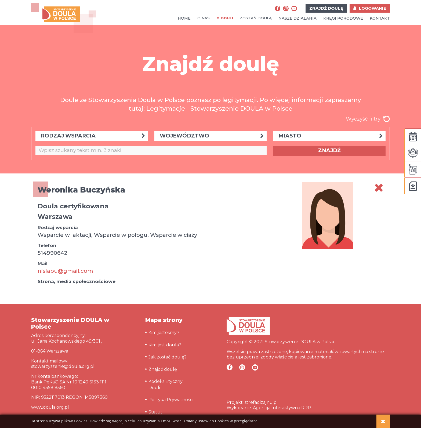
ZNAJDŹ (329, 150)
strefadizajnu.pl (261, 402)
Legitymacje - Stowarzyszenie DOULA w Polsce (219, 108)
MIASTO (330, 136)
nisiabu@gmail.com (65, 271)
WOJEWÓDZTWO (212, 136)
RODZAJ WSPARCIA (93, 136)
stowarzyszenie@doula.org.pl (63, 366)
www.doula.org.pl (50, 407)
